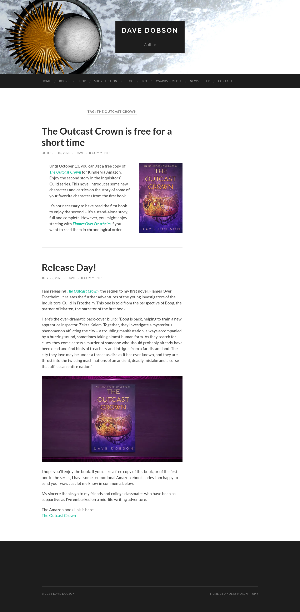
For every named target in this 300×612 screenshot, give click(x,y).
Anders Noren (236, 593)
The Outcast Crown (65, 172)
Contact (225, 81)
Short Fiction (105, 81)
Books (64, 81)
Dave (79, 153)
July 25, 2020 (52, 278)
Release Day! (69, 267)
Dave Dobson (150, 30)
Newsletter (200, 81)
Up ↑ (255, 593)
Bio (144, 81)
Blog (130, 81)
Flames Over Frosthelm (92, 223)
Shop (82, 81)
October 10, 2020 (56, 153)
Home (46, 81)
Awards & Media (168, 81)
